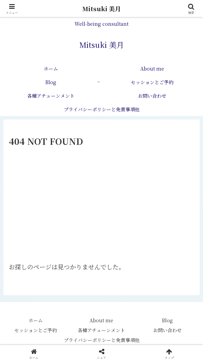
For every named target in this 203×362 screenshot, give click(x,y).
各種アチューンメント (101, 330)
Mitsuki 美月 (101, 8)
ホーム (35, 320)
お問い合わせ (167, 330)
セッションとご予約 (35, 330)
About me (101, 320)
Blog (167, 320)
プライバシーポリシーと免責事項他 (102, 340)
